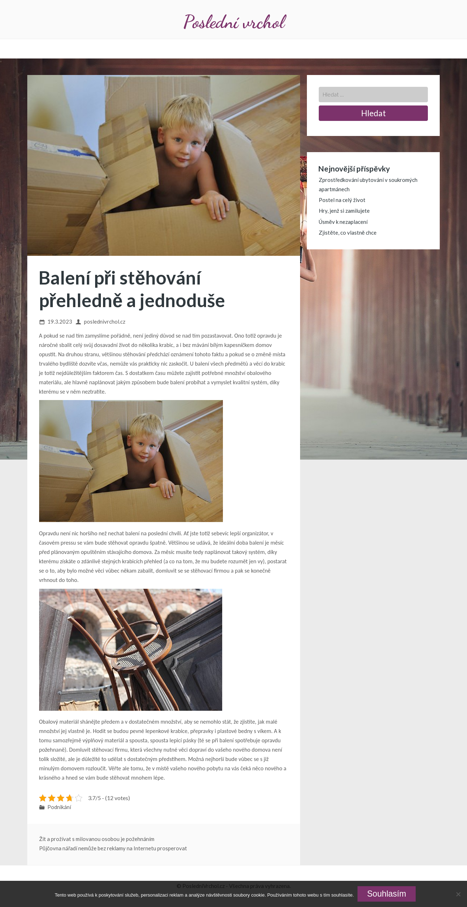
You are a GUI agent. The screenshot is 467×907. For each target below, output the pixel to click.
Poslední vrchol (233, 22)
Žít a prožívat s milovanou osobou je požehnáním (96, 839)
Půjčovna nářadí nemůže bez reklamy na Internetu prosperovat (113, 848)
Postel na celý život (342, 200)
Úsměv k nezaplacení (343, 221)
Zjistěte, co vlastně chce (348, 232)
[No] (458, 894)
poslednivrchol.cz (104, 321)
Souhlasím (386, 893)
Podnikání (59, 807)
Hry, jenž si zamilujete (344, 210)
